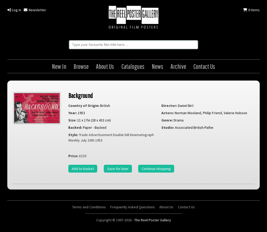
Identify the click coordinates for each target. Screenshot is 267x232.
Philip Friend (212, 113)
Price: (73, 156)
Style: (73, 134)
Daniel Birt (185, 105)
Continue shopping (156, 168)
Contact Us (204, 66)
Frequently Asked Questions (132, 207)
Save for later (118, 168)
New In (59, 66)
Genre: (167, 120)
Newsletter (35, 10)
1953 (81, 113)
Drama (179, 120)
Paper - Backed (94, 127)
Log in (14, 10)
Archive (178, 66)
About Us (105, 66)
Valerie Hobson (235, 113)
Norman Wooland (188, 113)
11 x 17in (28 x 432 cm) (94, 120)
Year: (72, 113)
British (105, 105)
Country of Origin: (83, 105)
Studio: (167, 127)
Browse (81, 66)
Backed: (75, 127)
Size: (72, 120)
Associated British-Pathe (194, 127)
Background (80, 95)
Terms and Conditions (89, 207)
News (157, 66)
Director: (169, 105)
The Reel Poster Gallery (133, 17)
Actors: (167, 113)
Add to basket (83, 168)
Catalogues (133, 66)
